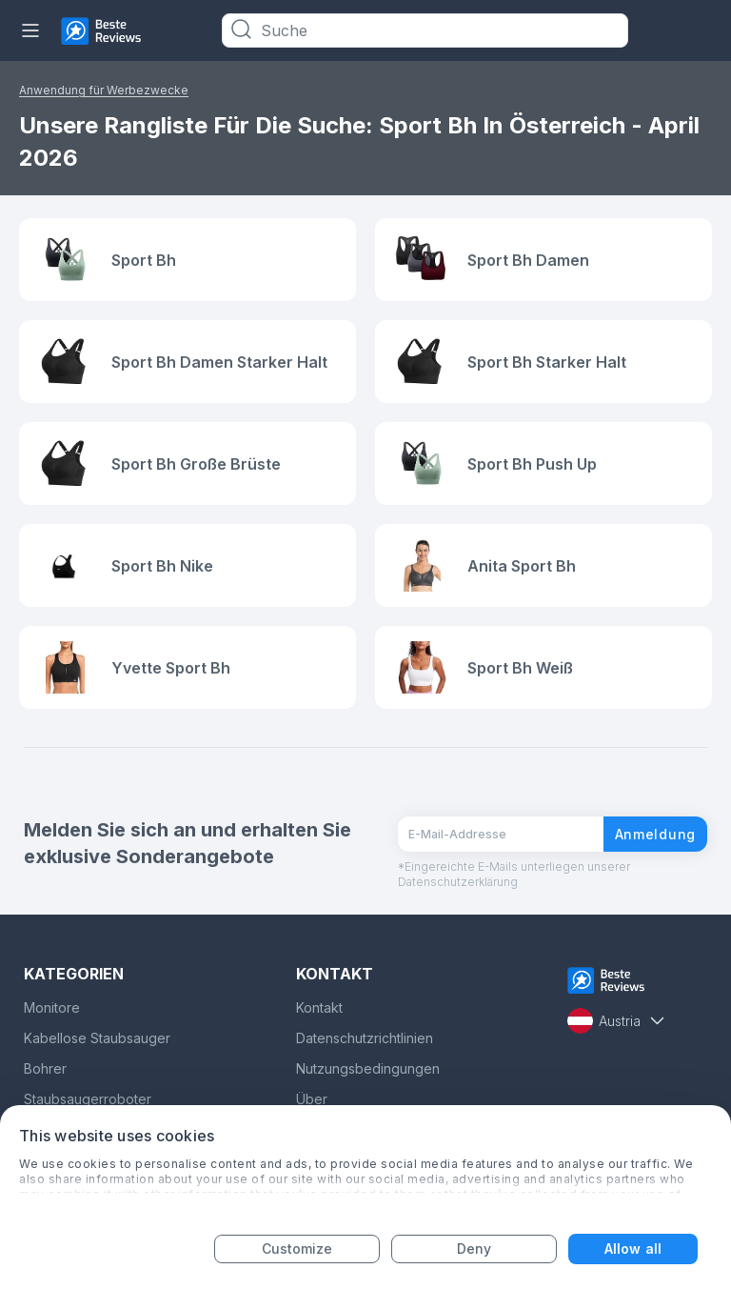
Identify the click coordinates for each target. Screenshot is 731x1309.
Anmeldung (655, 834)
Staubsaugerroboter (87, 1099)
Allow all (633, 1248)
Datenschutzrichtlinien (364, 1038)
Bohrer (45, 1068)
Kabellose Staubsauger (97, 1038)
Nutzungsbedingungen (368, 1068)
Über (311, 1099)
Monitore (52, 1007)
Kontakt (319, 1007)
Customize (297, 1248)
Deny (474, 1248)
